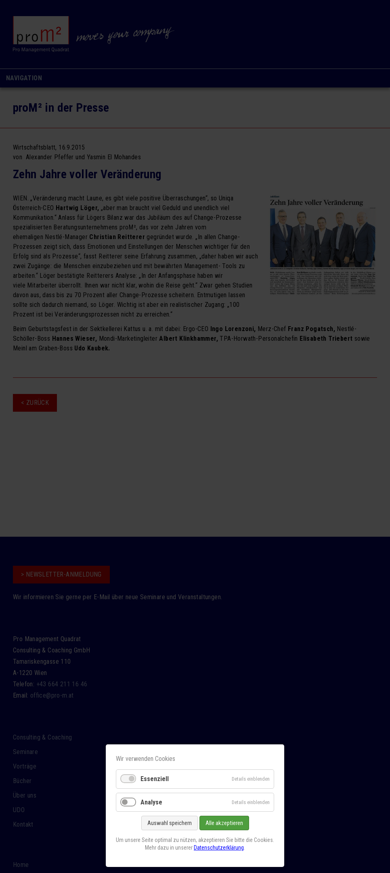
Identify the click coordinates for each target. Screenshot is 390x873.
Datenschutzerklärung (219, 847)
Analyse (151, 802)
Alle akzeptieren (224, 823)
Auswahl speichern (169, 823)
